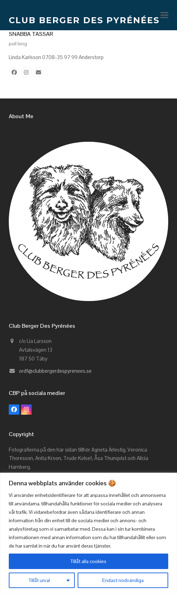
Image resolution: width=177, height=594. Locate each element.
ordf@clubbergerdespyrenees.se (55, 371)
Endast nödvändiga (123, 580)
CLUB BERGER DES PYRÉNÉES (84, 20)
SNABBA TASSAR (31, 34)
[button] (164, 15)
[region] (88, 533)
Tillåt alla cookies (88, 561)
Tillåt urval (39, 580)
